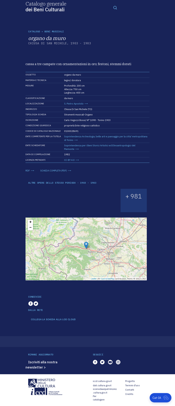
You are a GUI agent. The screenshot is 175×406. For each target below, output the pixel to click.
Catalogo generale (46, 6)
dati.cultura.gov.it (102, 385)
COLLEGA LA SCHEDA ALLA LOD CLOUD (53, 319)
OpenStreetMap (107, 278)
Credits (129, 394)
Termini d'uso (132, 385)
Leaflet (93, 278)
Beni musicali (54, 31)
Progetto (130, 381)
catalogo (34, 31)
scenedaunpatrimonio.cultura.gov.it (105, 391)
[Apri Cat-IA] (160, 397)
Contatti (129, 389)
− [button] (30, 227)
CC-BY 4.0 (69, 160)
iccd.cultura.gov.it (102, 381)
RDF (28, 170)
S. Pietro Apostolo (74, 103)
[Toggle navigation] (115, 7)
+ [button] (30, 222)
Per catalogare (99, 398)
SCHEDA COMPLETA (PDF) (53, 170)
